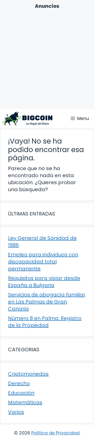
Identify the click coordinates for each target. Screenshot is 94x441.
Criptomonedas (28, 373)
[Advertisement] (47, 59)
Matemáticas (25, 402)
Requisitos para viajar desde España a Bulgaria (44, 282)
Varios (16, 411)
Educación (21, 392)
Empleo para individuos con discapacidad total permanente (43, 261)
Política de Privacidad (55, 433)
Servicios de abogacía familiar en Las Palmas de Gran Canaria (46, 301)
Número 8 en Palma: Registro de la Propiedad (44, 322)
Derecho (19, 383)
